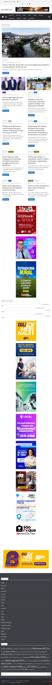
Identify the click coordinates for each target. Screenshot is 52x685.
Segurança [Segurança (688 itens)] (40, 667)
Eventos (3, 602)
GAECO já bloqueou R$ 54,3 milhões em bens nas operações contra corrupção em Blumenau (21, 304)
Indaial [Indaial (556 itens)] (27, 657)
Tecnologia (3, 636)
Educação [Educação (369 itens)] (41, 654)
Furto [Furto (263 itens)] (47, 654)
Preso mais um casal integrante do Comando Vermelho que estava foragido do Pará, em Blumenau (11, 161)
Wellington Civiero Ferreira (34, 96)
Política (41, 15)
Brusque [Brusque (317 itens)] (18, 651)
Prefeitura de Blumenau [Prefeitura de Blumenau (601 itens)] (24, 663)
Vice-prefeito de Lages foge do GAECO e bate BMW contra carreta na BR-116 (18, 308)
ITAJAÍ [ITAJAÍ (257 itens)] (48, 657)
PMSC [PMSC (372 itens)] (31, 661)
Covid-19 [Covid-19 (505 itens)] (15, 654)
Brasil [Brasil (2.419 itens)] (10, 652)
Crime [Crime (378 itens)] (22, 654)
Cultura (3, 588)
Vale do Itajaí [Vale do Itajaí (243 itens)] (31, 669)
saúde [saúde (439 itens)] (25, 667)
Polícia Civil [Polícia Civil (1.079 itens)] (39, 661)
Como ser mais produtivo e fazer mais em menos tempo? (38, 188)
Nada (2, 617)
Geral (24, 15)
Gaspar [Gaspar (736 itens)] (4, 657)
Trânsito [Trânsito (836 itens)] (23, 669)
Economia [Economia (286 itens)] (35, 654)
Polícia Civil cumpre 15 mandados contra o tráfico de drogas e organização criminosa (38, 160)
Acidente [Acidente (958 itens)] (5, 649)
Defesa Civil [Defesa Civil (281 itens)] (28, 654)
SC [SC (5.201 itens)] (32, 666)
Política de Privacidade (6, 622)
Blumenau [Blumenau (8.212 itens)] (40, 648)
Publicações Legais (5, 628)
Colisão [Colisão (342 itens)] (23, 651)
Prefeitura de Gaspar (6, 625)
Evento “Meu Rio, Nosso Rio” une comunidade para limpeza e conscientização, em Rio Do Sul (25, 66)
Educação (3, 597)
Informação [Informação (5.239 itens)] (38, 657)
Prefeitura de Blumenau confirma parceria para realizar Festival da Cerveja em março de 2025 (12, 129)
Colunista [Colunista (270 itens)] (30, 651)
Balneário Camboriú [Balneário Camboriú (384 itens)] (26, 648)
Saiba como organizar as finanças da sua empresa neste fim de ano (12, 188)
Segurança (11, 18)
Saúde (24, 18)
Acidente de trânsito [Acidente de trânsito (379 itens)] (15, 648)
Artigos (2, 582)
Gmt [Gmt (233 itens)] (10, 657)
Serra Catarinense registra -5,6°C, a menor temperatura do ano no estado (17, 313)
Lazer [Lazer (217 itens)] (3, 660)
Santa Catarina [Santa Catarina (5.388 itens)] (13, 666)
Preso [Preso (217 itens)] (34, 663)
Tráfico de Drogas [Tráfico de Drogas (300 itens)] (14, 669)
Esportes (18, 15)
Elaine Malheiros (18, 183)
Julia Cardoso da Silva (17, 62)
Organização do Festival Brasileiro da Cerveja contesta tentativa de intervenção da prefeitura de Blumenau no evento (38, 130)
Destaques (5, 59)
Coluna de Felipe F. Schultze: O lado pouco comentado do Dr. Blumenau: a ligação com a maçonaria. (23, 310)
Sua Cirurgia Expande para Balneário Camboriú (12, 98)
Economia (11, 15)
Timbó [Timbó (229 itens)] (8, 669)
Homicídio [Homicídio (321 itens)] (15, 657)
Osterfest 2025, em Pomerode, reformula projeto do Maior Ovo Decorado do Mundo (36, 102)
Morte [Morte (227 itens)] (27, 660)
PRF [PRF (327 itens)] (38, 663)
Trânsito (18, 18)
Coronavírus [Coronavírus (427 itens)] (37, 651)
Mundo (35, 15)
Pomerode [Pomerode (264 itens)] (14, 663)
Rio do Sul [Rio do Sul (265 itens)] (44, 663)
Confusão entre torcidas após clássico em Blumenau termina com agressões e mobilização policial (34, 2)
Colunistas (31, 18)
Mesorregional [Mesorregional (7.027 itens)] (14, 660)
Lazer (29, 15)
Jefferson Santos (15, 94)
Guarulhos (3, 608)
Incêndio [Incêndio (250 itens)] (21, 657)
